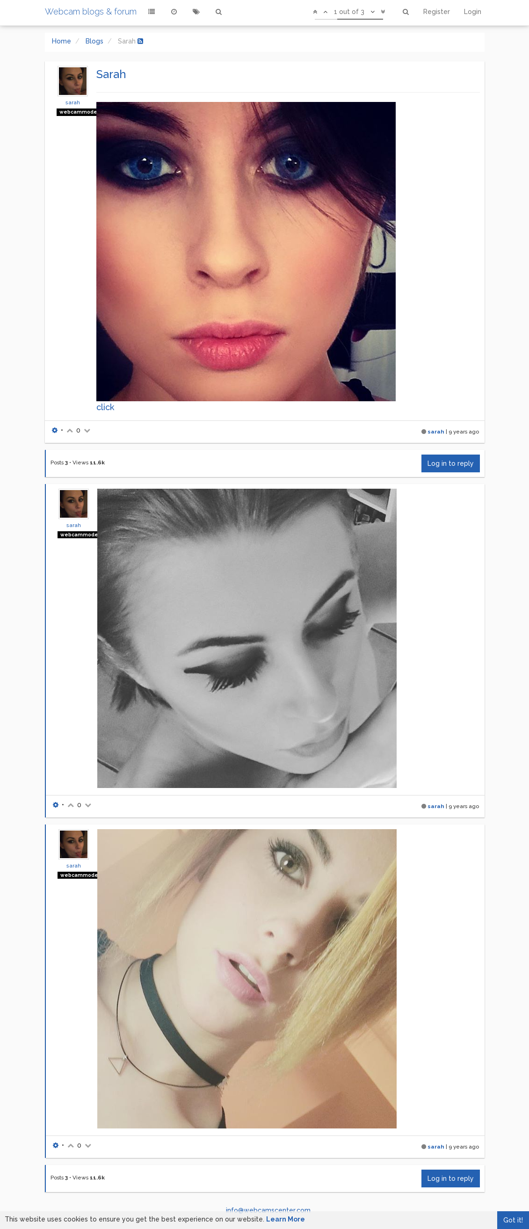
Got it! (513, 1220)
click (105, 407)
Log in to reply (451, 463)
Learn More (285, 1219)
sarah (72, 102)
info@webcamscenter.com (268, 1210)
